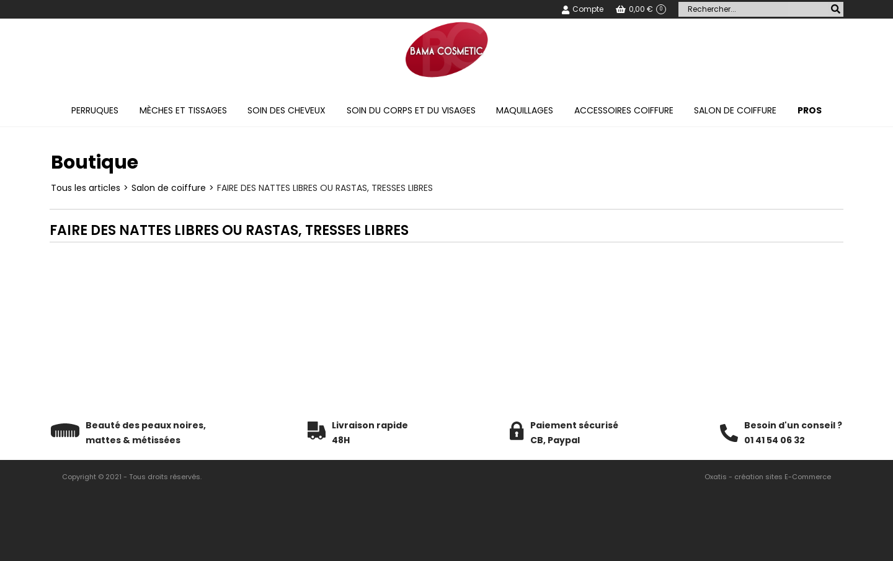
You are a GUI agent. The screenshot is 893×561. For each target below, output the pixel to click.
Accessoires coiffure (623, 110)
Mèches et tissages (183, 110)
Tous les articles (85, 188)
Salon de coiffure (735, 110)
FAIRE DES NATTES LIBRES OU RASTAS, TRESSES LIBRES (325, 188)
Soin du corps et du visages (411, 110)
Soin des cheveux (286, 110)
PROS (809, 110)
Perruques (94, 110)
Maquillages (524, 110)
